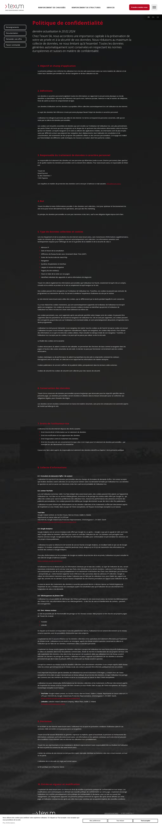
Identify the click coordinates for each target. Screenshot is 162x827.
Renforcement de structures (86, 7)
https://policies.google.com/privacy (50, 561)
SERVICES (111, 7)
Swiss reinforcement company (43, 813)
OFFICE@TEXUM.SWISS (111, 813)
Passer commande (13, 45)
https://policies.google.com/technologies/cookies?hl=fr (57, 522)
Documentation (12, 33)
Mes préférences (95, 821)
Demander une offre (14, 39)
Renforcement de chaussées (52, 7)
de (158, 17)
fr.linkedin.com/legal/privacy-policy (53, 704)
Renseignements (12, 27)
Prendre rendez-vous (139, 7)
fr (148, 17)
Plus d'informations (9, 823)
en (153, 17)
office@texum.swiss (113, 184)
